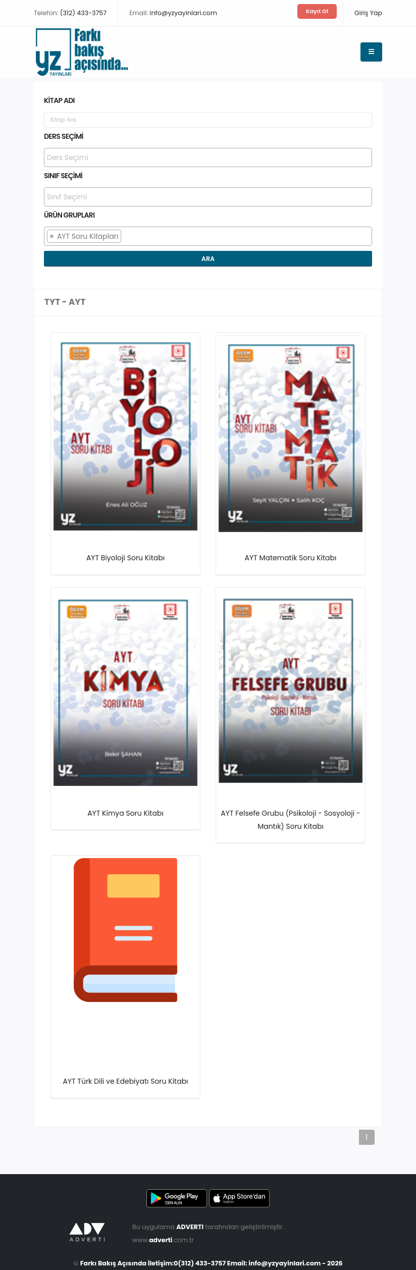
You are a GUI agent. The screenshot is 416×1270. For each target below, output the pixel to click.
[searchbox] (209, 157)
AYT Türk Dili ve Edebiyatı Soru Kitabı (125, 1081)
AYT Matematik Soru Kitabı (291, 558)
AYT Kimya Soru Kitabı (125, 813)
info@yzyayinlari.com (183, 13)
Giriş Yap (368, 13)
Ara (208, 258)
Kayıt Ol (317, 11)
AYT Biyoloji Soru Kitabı (125, 558)
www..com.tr (163, 1240)
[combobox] (208, 157)
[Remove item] (51, 236)
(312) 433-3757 (83, 13)
